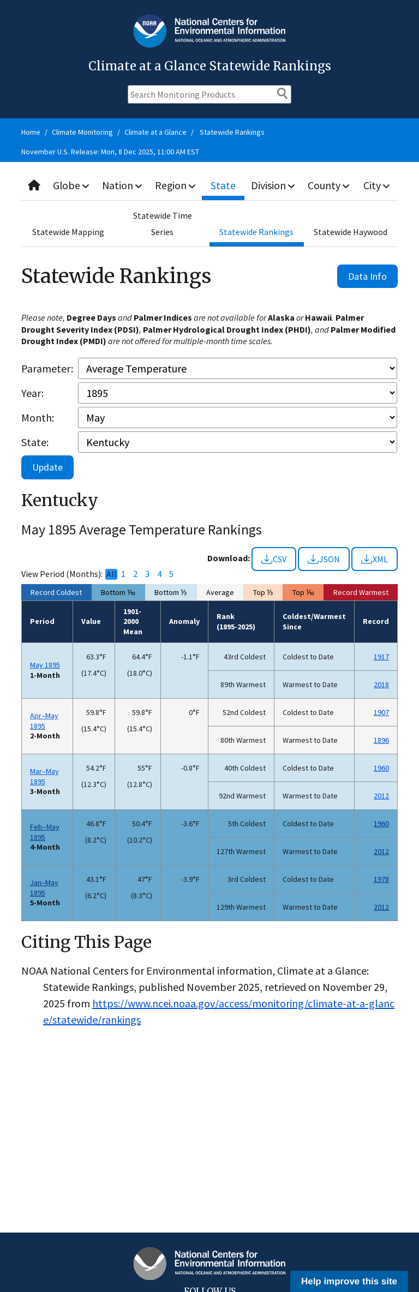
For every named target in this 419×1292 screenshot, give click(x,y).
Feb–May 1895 (44, 832)
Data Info (367, 276)
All (111, 574)
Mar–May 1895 (44, 776)
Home (30, 132)
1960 (381, 768)
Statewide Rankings (232, 132)
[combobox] (209, 186)
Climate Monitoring (82, 132)
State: (35, 442)
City (377, 185)
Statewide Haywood (350, 231)
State (224, 185)
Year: (32, 393)
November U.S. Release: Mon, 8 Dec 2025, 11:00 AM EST (110, 152)
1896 (381, 740)
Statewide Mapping (68, 231)
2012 (381, 796)
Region (177, 185)
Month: (37, 417)
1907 (381, 712)
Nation (123, 185)
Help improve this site (349, 1281)
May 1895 (45, 665)
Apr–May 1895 (44, 721)
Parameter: (47, 368)
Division (274, 185)
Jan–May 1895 (44, 888)
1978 (381, 879)
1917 (381, 657)
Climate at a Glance (155, 132)
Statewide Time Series (162, 223)
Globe (71, 185)
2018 (381, 684)
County (329, 185)
